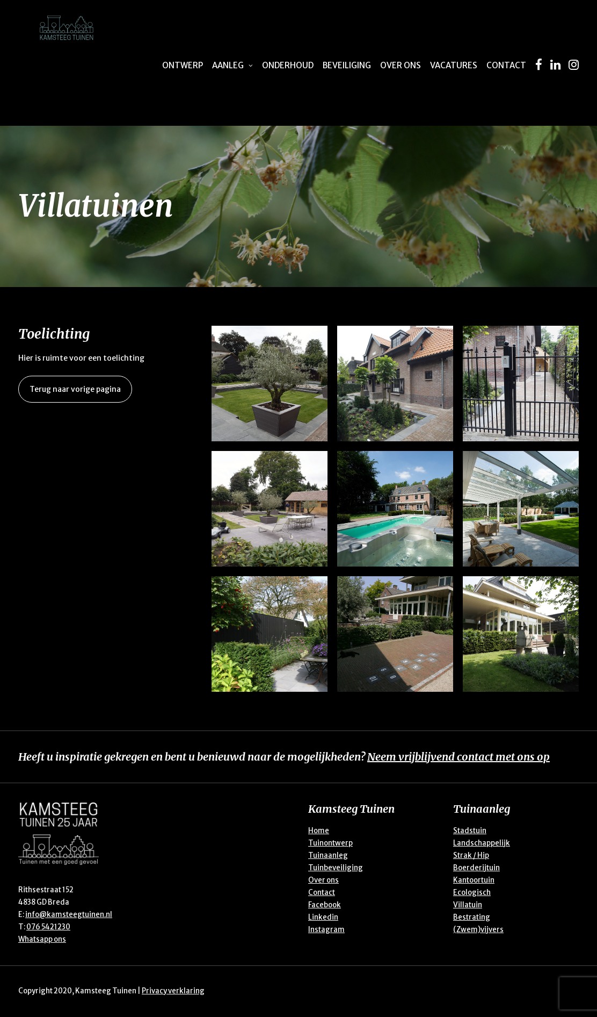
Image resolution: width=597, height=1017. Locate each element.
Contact (506, 65)
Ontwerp (182, 65)
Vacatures (453, 65)
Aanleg (232, 65)
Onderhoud (288, 65)
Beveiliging (347, 65)
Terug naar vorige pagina (75, 389)
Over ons (400, 65)
